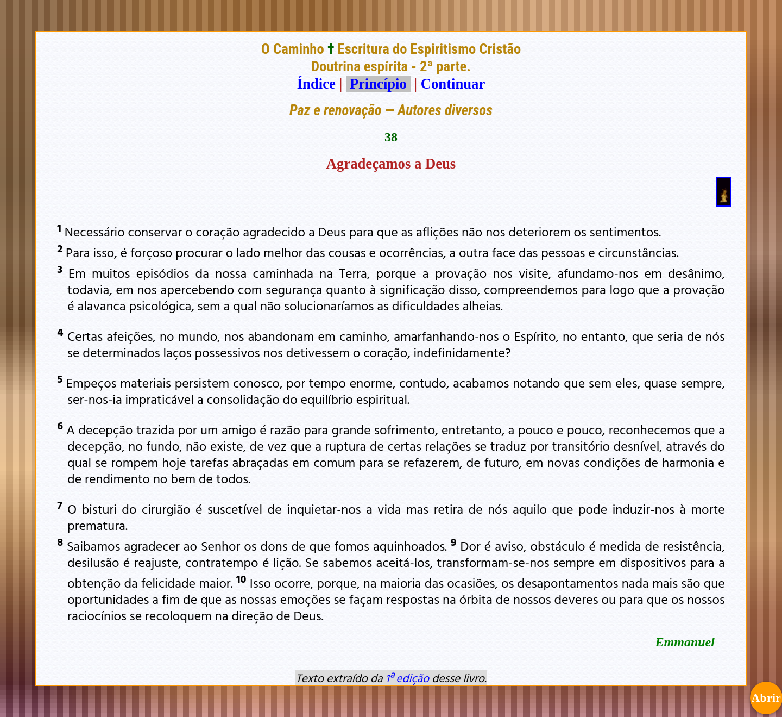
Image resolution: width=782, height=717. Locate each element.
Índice (316, 84)
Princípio (378, 84)
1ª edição (407, 678)
